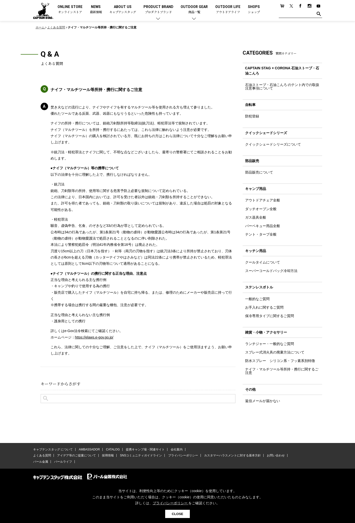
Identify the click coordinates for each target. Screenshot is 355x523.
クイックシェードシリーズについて (273, 144)
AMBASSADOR (89, 449)
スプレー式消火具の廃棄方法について (274, 352)
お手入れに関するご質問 (264, 307)
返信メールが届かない (262, 401)
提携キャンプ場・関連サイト (145, 449)
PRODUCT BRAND (158, 9)
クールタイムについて (262, 262)
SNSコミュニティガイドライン (141, 455)
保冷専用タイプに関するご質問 (269, 316)
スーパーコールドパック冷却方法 (271, 271)
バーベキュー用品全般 (262, 226)
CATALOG (113, 449)
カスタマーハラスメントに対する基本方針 (232, 455)
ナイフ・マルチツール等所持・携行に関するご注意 (281, 371)
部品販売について (259, 172)
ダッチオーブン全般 (261, 209)
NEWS (96, 9)
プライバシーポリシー (183, 455)
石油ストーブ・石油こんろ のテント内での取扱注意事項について (282, 86)
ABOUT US (122, 9)
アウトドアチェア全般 (262, 200)
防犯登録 (252, 116)
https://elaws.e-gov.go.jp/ (94, 337)
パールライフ (63, 461)
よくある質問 (42, 455)
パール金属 (40, 461)
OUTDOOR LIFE (227, 9)
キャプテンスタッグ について (53, 449)
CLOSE (177, 514)
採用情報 (108, 455)
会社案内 (177, 449)
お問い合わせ (276, 455)
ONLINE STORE (70, 9)
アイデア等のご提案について (76, 455)
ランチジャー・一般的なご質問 (269, 344)
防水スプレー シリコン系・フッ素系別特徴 (280, 361)
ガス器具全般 (255, 217)
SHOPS (254, 9)
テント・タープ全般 (261, 234)
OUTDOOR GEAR (194, 9)
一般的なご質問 (257, 299)
